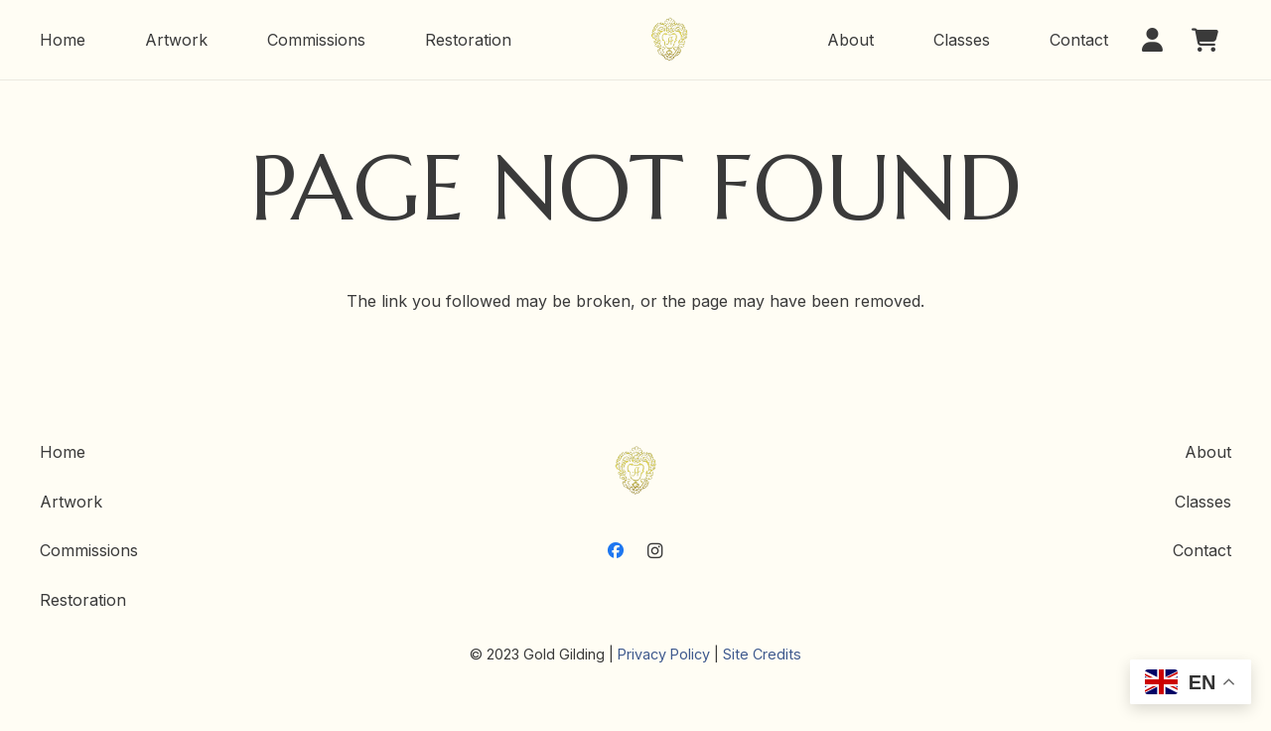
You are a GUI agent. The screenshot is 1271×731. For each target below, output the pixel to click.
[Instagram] (655, 550)
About (1208, 452)
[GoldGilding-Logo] (669, 40)
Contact (1202, 550)
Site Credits (762, 654)
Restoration (83, 600)
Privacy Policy (664, 654)
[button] (1158, 40)
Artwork (71, 502)
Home (62, 452)
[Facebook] (616, 550)
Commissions (89, 550)
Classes (1203, 502)
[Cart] (1205, 39)
